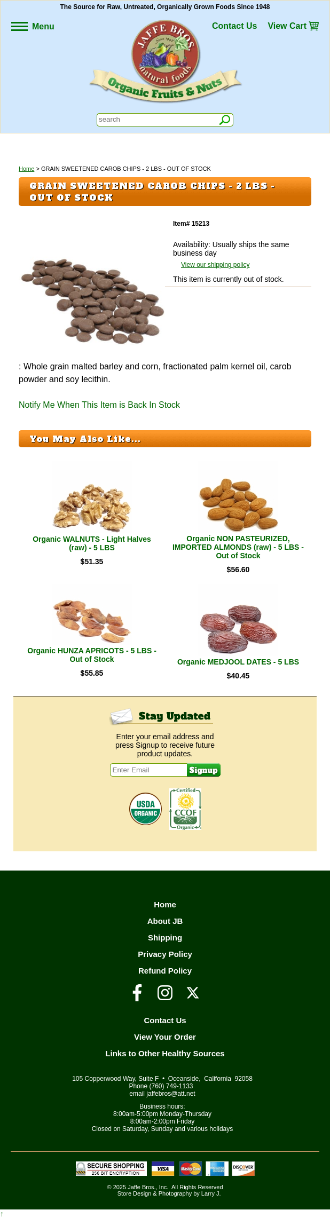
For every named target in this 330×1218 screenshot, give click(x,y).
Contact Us (234, 25)
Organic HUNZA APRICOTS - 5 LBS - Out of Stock (91, 654)
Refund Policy (165, 970)
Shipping (165, 937)
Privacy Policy (165, 954)
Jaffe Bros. (141, 1187)
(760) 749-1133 (171, 1086)
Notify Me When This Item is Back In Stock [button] (99, 404)
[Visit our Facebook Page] (137, 997)
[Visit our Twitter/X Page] (192, 997)
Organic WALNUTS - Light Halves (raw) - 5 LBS (92, 543)
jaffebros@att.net (170, 1093)
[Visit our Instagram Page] (165, 997)
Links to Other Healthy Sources (164, 1053)
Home (26, 168)
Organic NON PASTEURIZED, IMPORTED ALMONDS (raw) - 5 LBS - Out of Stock (238, 547)
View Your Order (165, 1036)
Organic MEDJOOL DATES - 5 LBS (238, 662)
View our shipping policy (215, 264)
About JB (165, 921)
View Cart (287, 25)
